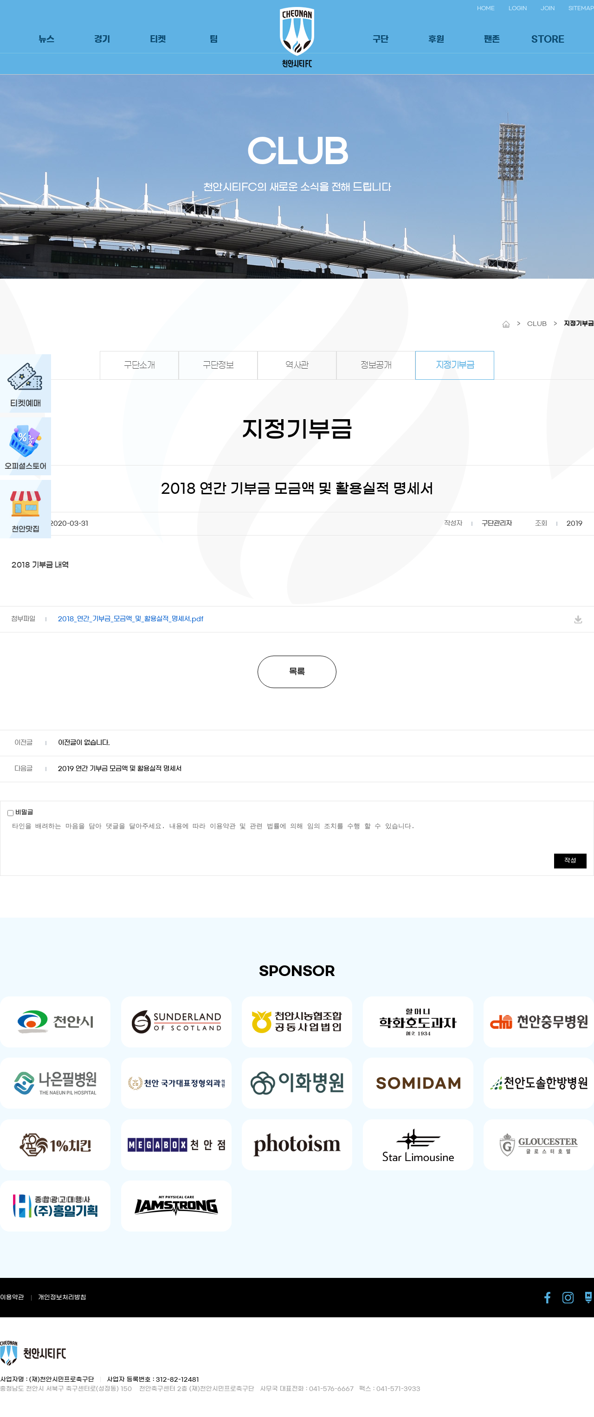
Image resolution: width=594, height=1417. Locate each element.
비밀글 (20, 813)
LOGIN (518, 8)
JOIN (548, 8)
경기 (102, 39)
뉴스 (46, 39)
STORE (547, 39)
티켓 (158, 39)
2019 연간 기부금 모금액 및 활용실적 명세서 (119, 769)
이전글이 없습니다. (84, 743)
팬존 (492, 39)
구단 (380, 39)
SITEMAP (581, 8)
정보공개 (376, 365)
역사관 (297, 365)
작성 (570, 861)
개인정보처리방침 (62, 1298)
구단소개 (139, 365)
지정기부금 (455, 365)
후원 (436, 39)
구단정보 (218, 365)
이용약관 (12, 1298)
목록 (297, 672)
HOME (486, 8)
